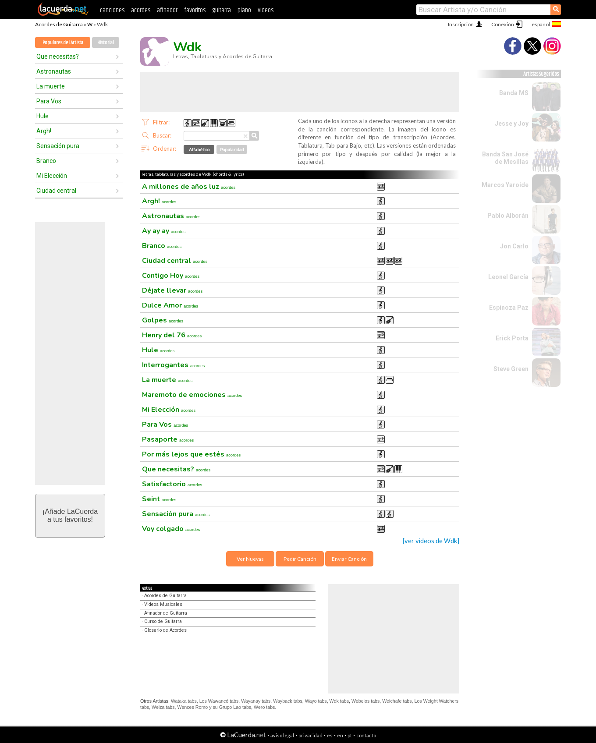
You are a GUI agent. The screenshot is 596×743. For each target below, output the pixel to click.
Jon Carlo (514, 246)
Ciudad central (56, 190)
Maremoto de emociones (192, 395)
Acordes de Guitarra (59, 24)
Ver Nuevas (250, 558)
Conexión (502, 24)
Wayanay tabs (255, 701)
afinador (167, 10)
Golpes (162, 320)
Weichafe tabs (397, 701)
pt (350, 735)
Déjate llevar (172, 290)
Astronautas (53, 71)
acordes (140, 10)
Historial (105, 43)
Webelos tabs (365, 701)
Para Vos (48, 101)
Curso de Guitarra (163, 621)
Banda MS (514, 92)
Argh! (43, 130)
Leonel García (508, 276)
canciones (112, 10)
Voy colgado (171, 529)
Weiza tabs (163, 707)
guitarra (221, 10)
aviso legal (282, 735)
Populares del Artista (63, 43)
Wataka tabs (184, 701)
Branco (46, 160)
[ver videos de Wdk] (431, 541)
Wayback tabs (287, 701)
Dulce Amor (170, 305)
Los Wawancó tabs (219, 701)
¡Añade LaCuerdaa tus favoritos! (70, 515)
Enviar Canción (349, 558)
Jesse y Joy (512, 123)
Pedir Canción (300, 558)
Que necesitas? (57, 56)
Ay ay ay (163, 231)
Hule (42, 116)
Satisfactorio (172, 484)
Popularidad (232, 149)
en (340, 735)
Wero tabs (264, 707)
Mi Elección (51, 175)
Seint (159, 499)
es (330, 735)
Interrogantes (173, 365)
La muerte (50, 86)
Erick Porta (512, 338)
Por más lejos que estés (191, 454)
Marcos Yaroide (505, 184)
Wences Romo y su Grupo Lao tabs (214, 707)
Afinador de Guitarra (165, 613)
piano (244, 10)
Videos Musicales (163, 604)
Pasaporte (168, 439)
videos (265, 10)
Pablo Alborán (508, 215)
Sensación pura (57, 145)
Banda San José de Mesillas (505, 158)
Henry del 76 (172, 335)
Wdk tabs (339, 701)
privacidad (310, 735)
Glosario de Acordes (165, 630)
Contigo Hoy (170, 275)
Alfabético (199, 149)
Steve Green (511, 368)
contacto (366, 735)
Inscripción (461, 24)
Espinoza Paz (509, 307)
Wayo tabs (316, 701)
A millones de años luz (188, 186)
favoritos (195, 10)
